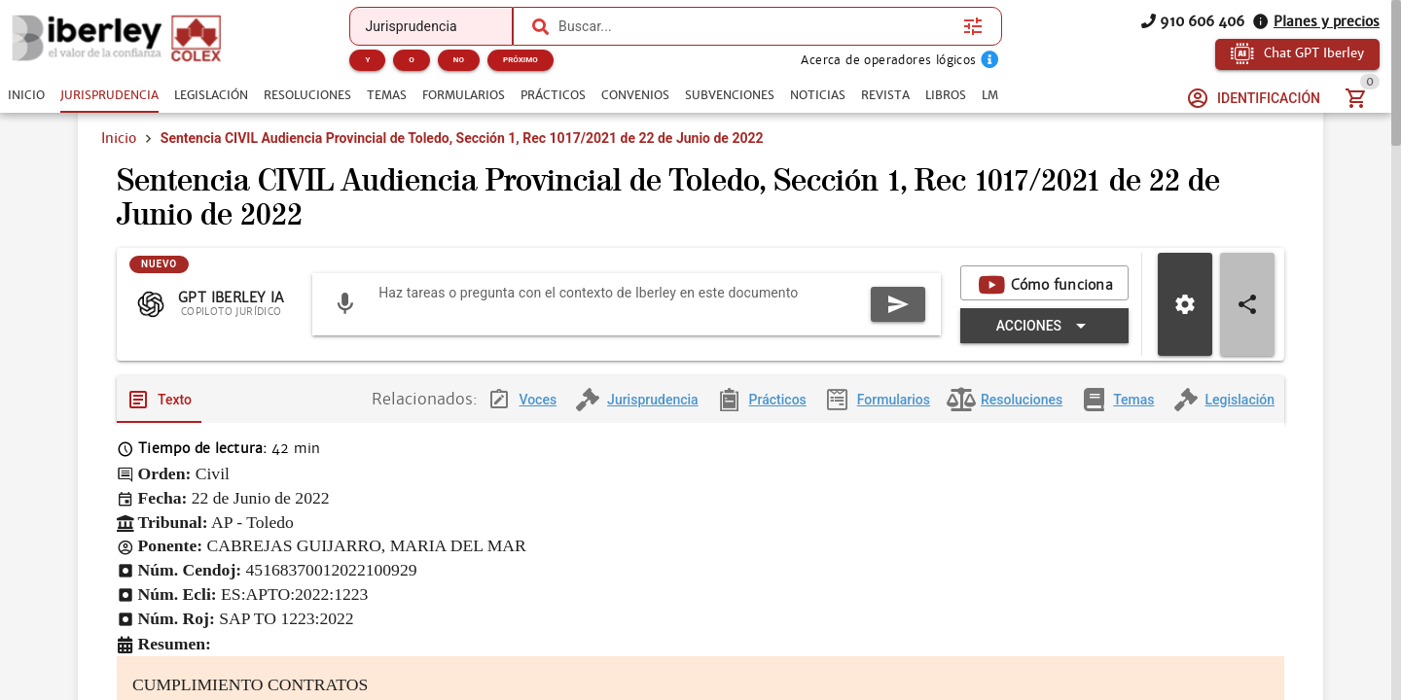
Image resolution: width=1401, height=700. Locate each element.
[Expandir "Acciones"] (1044, 341)
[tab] (26, 95)
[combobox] (755, 26)
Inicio (118, 138)
